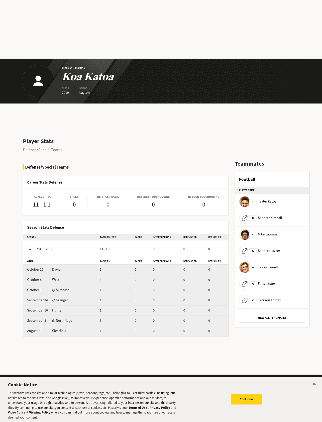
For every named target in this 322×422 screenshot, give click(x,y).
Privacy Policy (159, 411)
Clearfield (46, 330)
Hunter (45, 310)
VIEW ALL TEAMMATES (272, 318)
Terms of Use (138, 411)
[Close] (314, 388)
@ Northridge (49, 320)
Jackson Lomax (260, 300)
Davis (43, 269)
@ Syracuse (48, 290)
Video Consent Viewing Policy (29, 416)
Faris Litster (257, 283)
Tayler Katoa (258, 201)
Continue (246, 403)
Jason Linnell (258, 267)
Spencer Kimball (260, 217)
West (43, 279)
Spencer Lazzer (259, 250)
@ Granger (47, 300)
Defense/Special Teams (42, 149)
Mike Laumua (258, 234)
